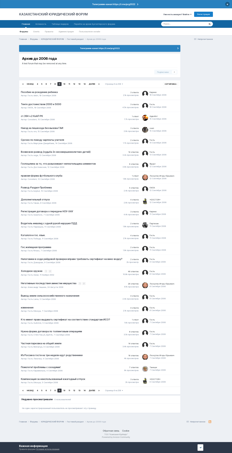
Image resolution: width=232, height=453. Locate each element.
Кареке (153, 92)
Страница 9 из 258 (114, 84)
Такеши (153, 367)
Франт (153, 164)
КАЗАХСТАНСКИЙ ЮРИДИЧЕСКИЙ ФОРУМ (53, 14)
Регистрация (203, 14)
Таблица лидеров (60, 24)
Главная (26, 25)
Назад (30, 84)
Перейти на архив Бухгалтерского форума (94, 24)
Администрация (66, 31)
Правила (49, 31)
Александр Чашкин (37, 287)
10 (64, 84)
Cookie (125, 430)
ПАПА (30, 107)
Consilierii (32, 119)
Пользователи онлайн (89, 31)
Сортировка (171, 84)
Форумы (24, 31)
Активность (40, 24)
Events (36, 31)
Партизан (154, 223)
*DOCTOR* (155, 199)
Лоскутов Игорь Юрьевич (162, 176)
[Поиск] (174, 24)
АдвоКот (154, 116)
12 (74, 84)
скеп (152, 128)
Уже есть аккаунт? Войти (177, 14)
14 (85, 84)
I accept (204, 447)
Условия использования (47, 449)
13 (79, 84)
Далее (92, 84)
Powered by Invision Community (116, 437)
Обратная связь (111, 430)
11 (69, 84)
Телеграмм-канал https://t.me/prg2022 (113, 4)
